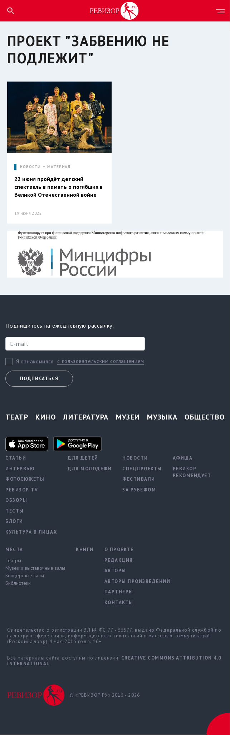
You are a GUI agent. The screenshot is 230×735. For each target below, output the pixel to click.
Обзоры (16, 501)
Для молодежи (90, 469)
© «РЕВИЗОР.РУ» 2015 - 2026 (105, 695)
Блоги (14, 522)
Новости (135, 458)
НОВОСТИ (30, 167)
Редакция (118, 561)
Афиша (183, 458)
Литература (85, 417)
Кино (45, 417)
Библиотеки (18, 583)
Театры (13, 561)
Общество (205, 417)
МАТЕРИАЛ (58, 167)
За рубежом (139, 490)
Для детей (83, 458)
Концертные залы (24, 576)
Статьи (15, 458)
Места (14, 550)
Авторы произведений (137, 582)
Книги (85, 550)
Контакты (118, 603)
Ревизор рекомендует (192, 472)
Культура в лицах (31, 532)
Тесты (14, 511)
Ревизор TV (21, 490)
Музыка (162, 417)
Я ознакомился (35, 361)
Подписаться (39, 379)
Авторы (115, 571)
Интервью (20, 469)
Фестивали (138, 479)
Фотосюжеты (24, 479)
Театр (16, 417)
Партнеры (118, 592)
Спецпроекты (142, 469)
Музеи (128, 417)
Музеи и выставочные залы (35, 568)
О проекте (119, 550)
